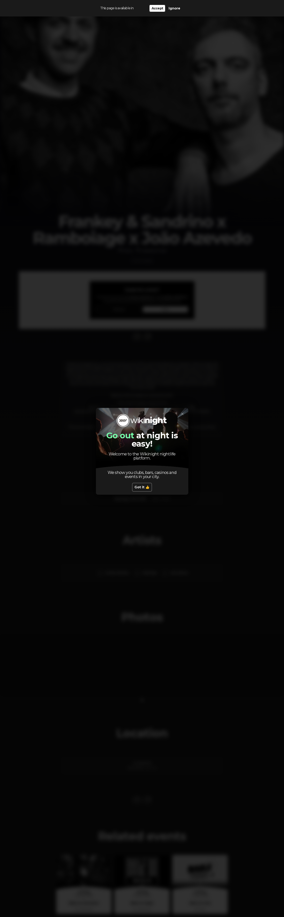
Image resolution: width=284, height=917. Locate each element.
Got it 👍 (142, 487)
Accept (157, 8)
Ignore (174, 8)
